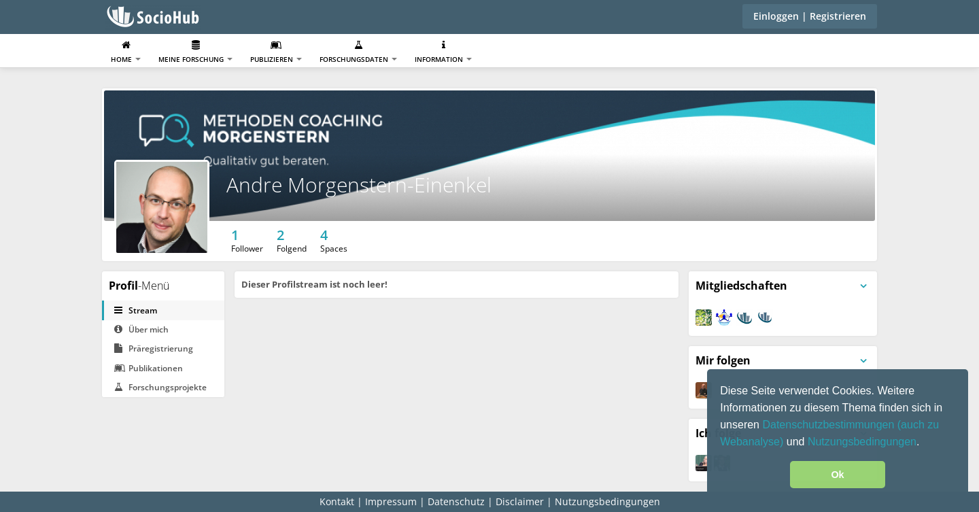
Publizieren (276, 52)
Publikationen (148, 368)
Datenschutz (456, 501)
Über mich (141, 329)
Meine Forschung (195, 52)
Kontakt (337, 501)
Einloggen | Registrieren (809, 16)
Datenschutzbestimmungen (829, 424)
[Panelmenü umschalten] (863, 286)
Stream (135, 310)
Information (443, 52)
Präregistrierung (153, 348)
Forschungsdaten (358, 52)
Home (126, 52)
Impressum (391, 501)
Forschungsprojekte (160, 387)
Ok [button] (837, 474)
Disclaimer (520, 501)
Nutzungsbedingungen (862, 441)
